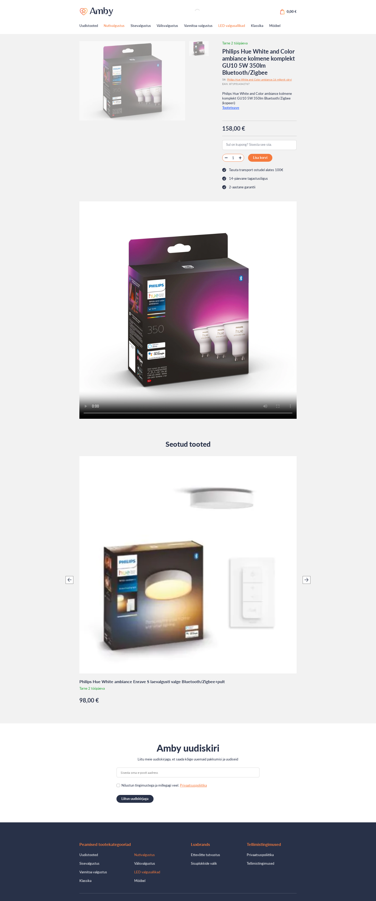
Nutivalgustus (114, 26)
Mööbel (274, 26)
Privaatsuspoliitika (193, 785)
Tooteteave (230, 108)
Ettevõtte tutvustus (205, 855)
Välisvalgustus (167, 26)
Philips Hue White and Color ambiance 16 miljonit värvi (259, 79)
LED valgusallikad (231, 26)
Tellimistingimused (260, 863)
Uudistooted (88, 26)
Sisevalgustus (141, 26)
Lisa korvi (260, 157)
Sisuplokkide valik (204, 863)
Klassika (257, 26)
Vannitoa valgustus (198, 26)
